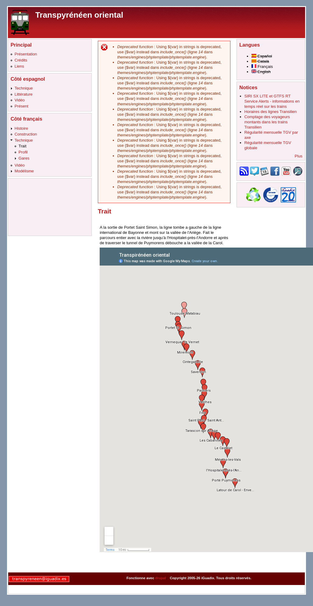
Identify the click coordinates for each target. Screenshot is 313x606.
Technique (24, 88)
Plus (299, 156)
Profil (23, 152)
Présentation (26, 54)
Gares (24, 158)
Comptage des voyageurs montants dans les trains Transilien (267, 122)
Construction (26, 134)
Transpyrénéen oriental (79, 14)
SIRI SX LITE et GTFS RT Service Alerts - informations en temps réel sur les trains (272, 101)
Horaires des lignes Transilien (270, 111)
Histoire (21, 128)
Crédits (21, 60)
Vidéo (20, 100)
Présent (21, 106)
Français (262, 66)
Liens (19, 66)
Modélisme (24, 171)
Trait (23, 146)
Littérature (24, 94)
